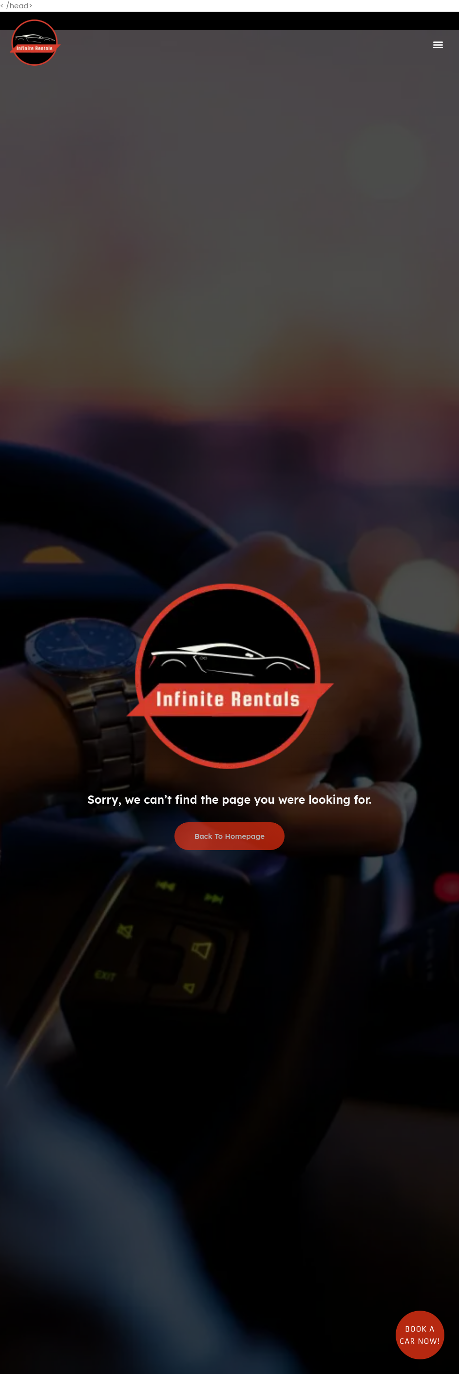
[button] (438, 44)
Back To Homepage (229, 836)
